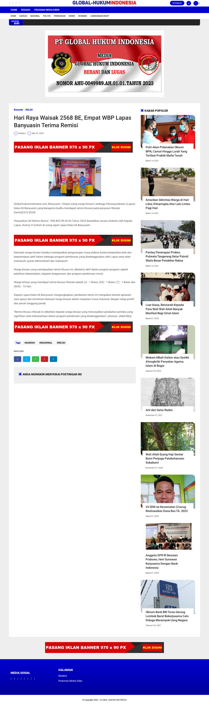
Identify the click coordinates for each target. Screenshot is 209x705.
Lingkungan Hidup (99, 16)
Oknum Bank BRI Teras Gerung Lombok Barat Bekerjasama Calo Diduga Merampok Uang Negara (167, 616)
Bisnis (72, 16)
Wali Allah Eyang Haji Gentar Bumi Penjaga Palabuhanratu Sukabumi (165, 458)
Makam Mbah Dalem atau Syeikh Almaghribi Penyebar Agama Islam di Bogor (167, 361)
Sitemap (177, 3)
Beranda (18, 109)
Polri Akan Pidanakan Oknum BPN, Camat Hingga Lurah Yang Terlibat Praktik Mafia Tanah (166, 151)
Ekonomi (82, 16)
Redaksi (25, 9)
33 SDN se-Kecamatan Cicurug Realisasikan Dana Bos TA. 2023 (167, 509)
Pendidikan (59, 16)
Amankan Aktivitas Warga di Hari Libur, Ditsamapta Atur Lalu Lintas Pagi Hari (168, 204)
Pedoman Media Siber (46, 9)
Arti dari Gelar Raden (159, 410)
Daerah (23, 16)
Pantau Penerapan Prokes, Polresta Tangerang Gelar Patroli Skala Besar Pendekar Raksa (167, 256)
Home (14, 9)
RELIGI (29, 109)
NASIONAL (46, 342)
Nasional (35, 16)
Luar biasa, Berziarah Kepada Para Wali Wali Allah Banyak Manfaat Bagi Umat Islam (165, 309)
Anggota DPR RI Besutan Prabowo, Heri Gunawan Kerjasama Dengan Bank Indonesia (162, 561)
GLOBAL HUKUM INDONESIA (113, 700)
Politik (47, 16)
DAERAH (30, 342)
